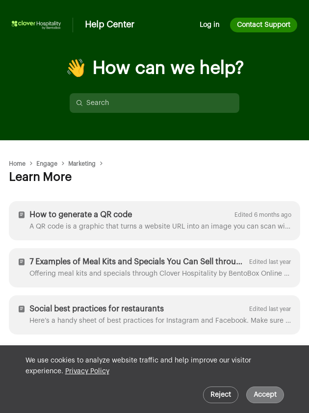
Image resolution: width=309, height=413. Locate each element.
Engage (46, 164)
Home (17, 164)
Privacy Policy (87, 371)
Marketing (82, 164)
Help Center (109, 24)
